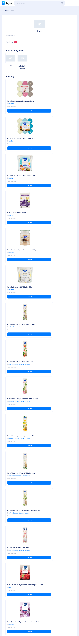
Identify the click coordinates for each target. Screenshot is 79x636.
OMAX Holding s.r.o (19, 628)
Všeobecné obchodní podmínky (12, 590)
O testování (43, 590)
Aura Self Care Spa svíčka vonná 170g (21, 138)
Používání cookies (7, 596)
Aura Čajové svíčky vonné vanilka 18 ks (21, 560)
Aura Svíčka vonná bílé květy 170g (54, 175)
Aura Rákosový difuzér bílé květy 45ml (21, 288)
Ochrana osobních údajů (9, 593)
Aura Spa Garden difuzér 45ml (18, 327)
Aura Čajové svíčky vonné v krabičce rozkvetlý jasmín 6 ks (55, 366)
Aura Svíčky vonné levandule (52, 138)
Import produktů (44, 596)
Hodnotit (22, 111)
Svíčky (11, 104)
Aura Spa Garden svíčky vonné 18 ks (20, 101)
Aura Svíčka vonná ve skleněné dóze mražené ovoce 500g (55, 483)
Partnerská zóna (44, 599)
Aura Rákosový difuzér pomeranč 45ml (56, 249)
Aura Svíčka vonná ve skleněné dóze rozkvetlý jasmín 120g (20, 405)
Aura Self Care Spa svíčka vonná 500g (21, 175)
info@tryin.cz (46, 617)
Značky (7, 10)
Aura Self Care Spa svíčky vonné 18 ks (56, 101)
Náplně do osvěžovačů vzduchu (19, 215)
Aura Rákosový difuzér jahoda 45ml (55, 212)
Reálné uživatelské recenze (48, 593)
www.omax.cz (46, 615)
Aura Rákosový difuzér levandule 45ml (21, 212)
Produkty (11, 42)
